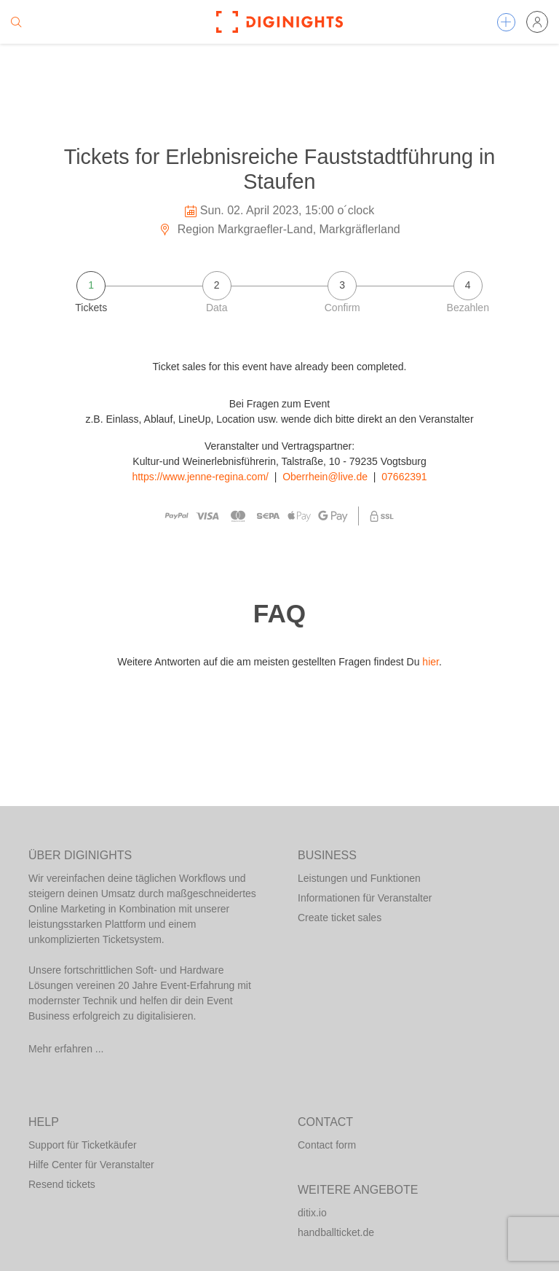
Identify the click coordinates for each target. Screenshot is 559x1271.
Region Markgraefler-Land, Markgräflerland (279, 229)
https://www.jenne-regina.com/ (200, 476)
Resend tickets (61, 1184)
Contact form (327, 1145)
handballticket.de (336, 1232)
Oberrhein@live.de (325, 476)
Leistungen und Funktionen (359, 878)
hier (430, 662)
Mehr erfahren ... (66, 1049)
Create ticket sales (339, 917)
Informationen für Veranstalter (365, 898)
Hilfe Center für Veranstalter (91, 1164)
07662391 (404, 476)
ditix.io (312, 1213)
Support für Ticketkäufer (82, 1145)
